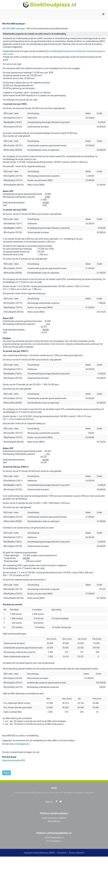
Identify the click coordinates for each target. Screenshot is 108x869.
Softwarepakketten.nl (54, 837)
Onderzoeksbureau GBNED (54, 818)
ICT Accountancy (54, 841)
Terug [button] (6, 773)
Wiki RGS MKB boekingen (13, 28)
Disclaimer (62, 853)
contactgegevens (21, 744)
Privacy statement (76, 853)
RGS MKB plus (53, 821)
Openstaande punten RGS (13, 760)
